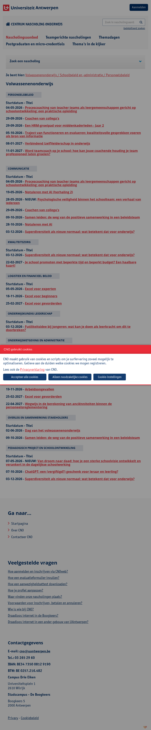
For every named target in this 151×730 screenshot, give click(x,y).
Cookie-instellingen (110, 377)
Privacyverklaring (32, 369)
